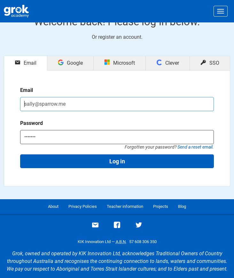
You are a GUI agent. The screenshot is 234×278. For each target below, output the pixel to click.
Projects (160, 206)
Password (31, 123)
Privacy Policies (82, 206)
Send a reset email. (195, 147)
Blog (182, 206)
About (53, 206)
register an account (119, 37)
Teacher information (125, 206)
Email (26, 90)
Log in (117, 161)
